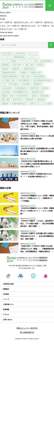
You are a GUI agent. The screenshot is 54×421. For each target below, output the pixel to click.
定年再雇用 (26, 84)
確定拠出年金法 (37, 92)
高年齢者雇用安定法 (19, 103)
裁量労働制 (44, 96)
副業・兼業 (29, 65)
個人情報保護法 (46, 61)
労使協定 (5, 69)
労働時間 (23, 73)
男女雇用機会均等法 (20, 92)
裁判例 (34, 96)
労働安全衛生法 (29, 69)
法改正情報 (6, 92)
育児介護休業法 (22, 96)
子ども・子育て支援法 (10, 84)
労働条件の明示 (36, 73)
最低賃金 (45, 88)
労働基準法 (16, 69)
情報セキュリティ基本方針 (27, 336)
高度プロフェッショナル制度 (40, 103)
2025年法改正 (20, 53)
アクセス (7, 321)
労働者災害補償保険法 (10, 76)
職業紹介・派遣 (7, 96)
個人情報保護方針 (27, 340)
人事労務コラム (10, 309)
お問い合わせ (9, 327)
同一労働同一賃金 (8, 80)
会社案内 (7, 296)
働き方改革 (17, 65)
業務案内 (7, 290)
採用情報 (7, 315)
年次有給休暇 (6, 88)
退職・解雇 (6, 99)
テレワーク (33, 53)
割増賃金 (40, 65)
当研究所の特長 (10, 284)
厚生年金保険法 (39, 76)
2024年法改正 (7, 53)
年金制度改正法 (21, 88)
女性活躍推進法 (24, 80)
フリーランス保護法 (9, 61)
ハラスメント (33, 57)
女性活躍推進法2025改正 (42, 80)
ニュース (7, 302)
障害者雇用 (29, 99)
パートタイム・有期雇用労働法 (13, 57)
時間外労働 (34, 88)
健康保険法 (6, 65)
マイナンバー (25, 61)
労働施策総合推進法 (9, 73)
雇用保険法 (41, 99)
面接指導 (5, 103)
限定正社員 (17, 99)
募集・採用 (26, 76)
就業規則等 (37, 84)
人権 (35, 61)
